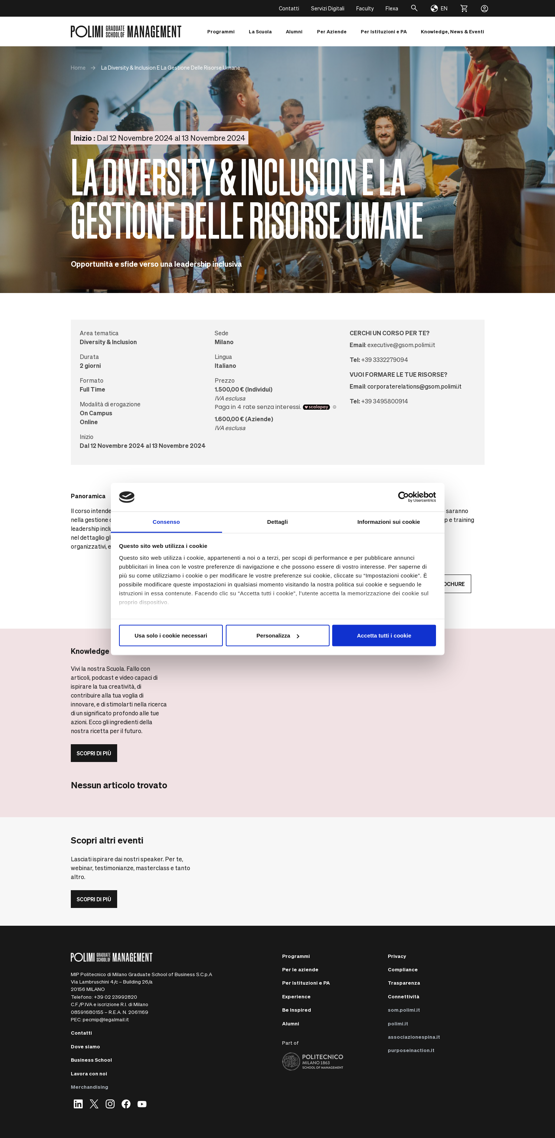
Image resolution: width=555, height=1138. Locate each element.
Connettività (403, 996)
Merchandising (89, 1087)
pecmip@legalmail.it (106, 1019)
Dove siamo (85, 1046)
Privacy (397, 956)
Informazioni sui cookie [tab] (388, 521)
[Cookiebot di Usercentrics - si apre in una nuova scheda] (403, 497)
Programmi (296, 956)
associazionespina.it (414, 1037)
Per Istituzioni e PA (306, 982)
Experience (296, 996)
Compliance (403, 969)
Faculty (365, 8)
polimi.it (398, 1023)
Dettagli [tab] (277, 521)
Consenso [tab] (166, 521)
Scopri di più (94, 753)
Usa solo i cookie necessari (171, 635)
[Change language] (439, 8)
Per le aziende (300, 969)
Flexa (392, 8)
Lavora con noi (89, 1073)
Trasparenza (404, 982)
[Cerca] (414, 8)
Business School (91, 1060)
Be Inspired (296, 1009)
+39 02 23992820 (115, 997)
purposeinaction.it (411, 1050)
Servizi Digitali (327, 8)
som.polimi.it (404, 1009)
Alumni (290, 1023)
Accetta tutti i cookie (384, 635)
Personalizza (278, 635)
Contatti (289, 8)
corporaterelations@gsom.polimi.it (414, 386)
